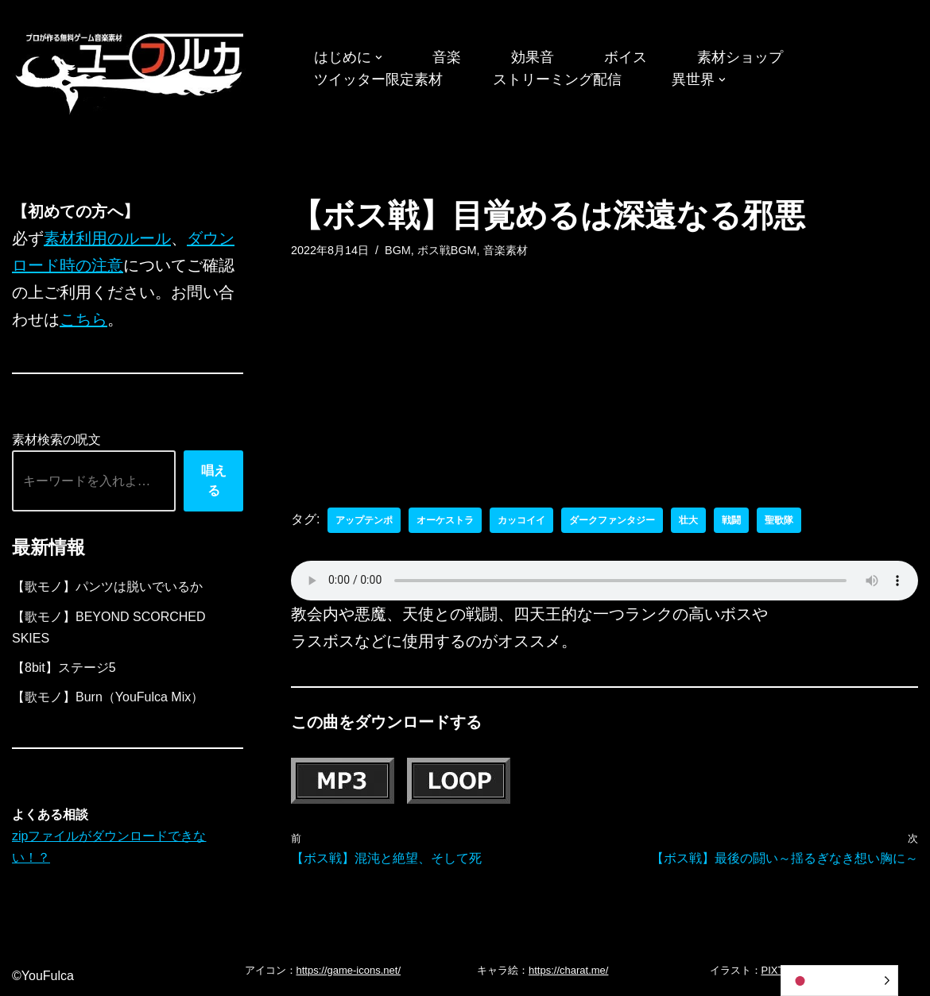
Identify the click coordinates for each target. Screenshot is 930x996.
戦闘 (731, 520)
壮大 (688, 520)
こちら (83, 319)
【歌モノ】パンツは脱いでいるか (107, 586)
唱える (214, 481)
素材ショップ (740, 57)
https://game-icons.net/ (348, 970)
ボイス (625, 57)
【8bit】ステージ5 (64, 667)
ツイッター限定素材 (378, 79)
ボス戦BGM (447, 250)
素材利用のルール (107, 238)
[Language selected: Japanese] (839, 980)
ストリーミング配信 (557, 79)
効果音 (532, 57)
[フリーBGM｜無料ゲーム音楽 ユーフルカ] (131, 70)
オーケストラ (445, 520)
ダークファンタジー (612, 520)
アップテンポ (364, 520)
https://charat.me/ (568, 970)
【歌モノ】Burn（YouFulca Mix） (107, 697)
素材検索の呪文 (56, 439)
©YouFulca (43, 975)
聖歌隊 (779, 520)
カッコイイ (521, 520)
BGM (398, 250)
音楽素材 (505, 250)
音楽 (446, 57)
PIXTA (776, 970)
